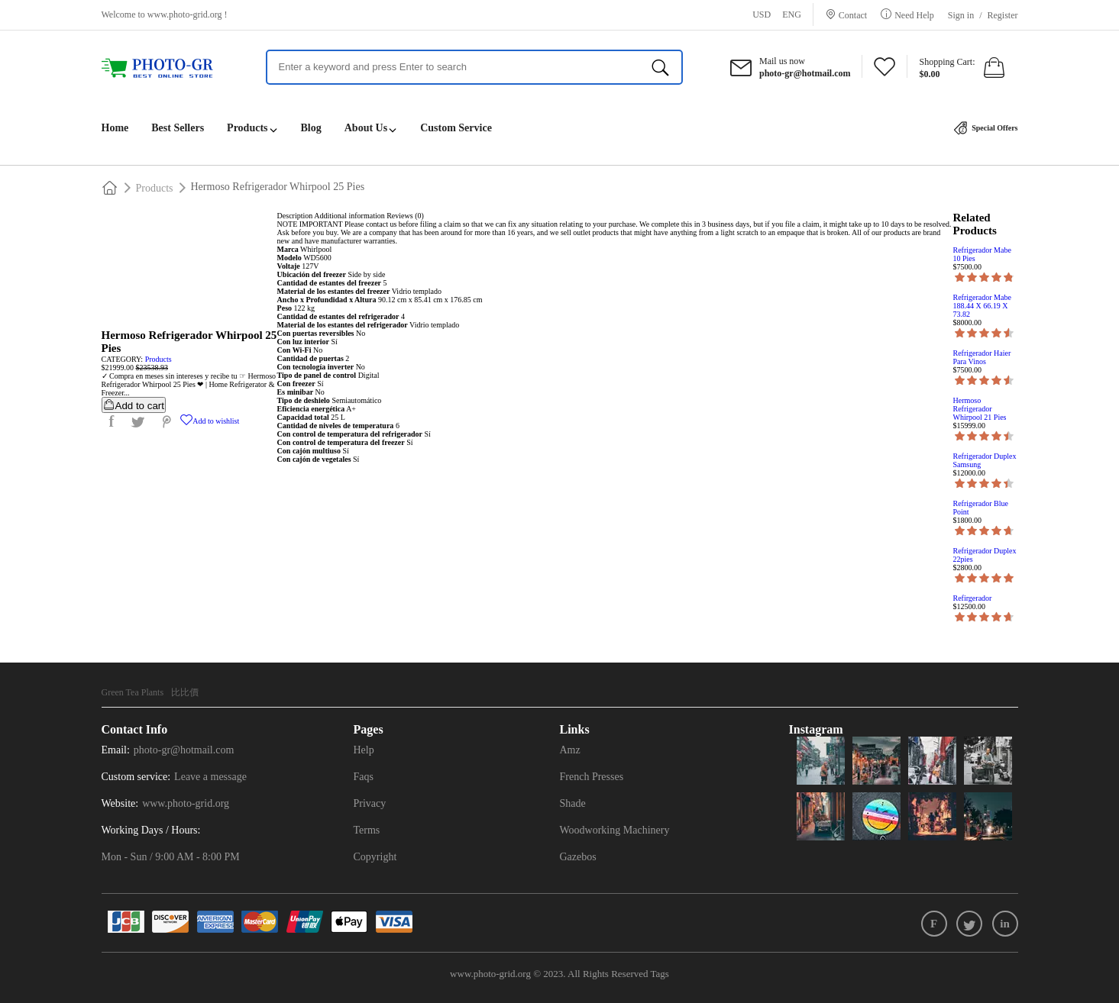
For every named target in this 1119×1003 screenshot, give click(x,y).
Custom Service (456, 128)
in (1005, 924)
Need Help (914, 15)
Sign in (961, 15)
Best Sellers (177, 128)
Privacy (370, 803)
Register (1003, 15)
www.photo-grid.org (184, 14)
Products (247, 128)
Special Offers (986, 128)
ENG (791, 14)
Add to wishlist (209, 421)
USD (761, 14)
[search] (660, 67)
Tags (660, 973)
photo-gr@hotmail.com (184, 750)
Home (115, 128)
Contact (853, 15)
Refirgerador (972, 598)
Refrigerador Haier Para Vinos (982, 357)
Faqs (364, 776)
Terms (367, 830)
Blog (311, 128)
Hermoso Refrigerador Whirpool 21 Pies (980, 408)
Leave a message (210, 776)
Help (364, 750)
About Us (365, 128)
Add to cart (133, 404)
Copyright (375, 857)
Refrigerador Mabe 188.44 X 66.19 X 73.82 (982, 305)
